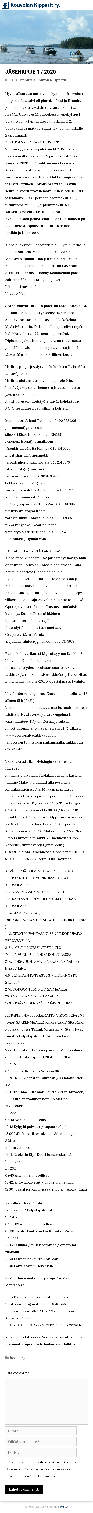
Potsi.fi (64, 1506)
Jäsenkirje (18, 1357)
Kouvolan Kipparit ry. (35, 5)
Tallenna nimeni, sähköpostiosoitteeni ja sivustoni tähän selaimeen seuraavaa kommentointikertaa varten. (42, 1469)
